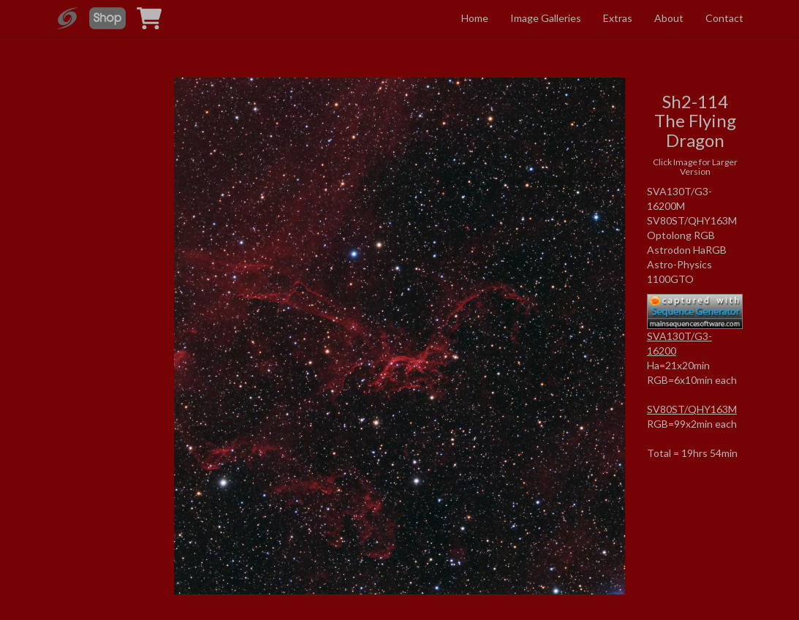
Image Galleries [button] (545, 18)
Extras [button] (617, 18)
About (668, 18)
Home (474, 18)
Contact (724, 18)
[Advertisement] (104, 215)
